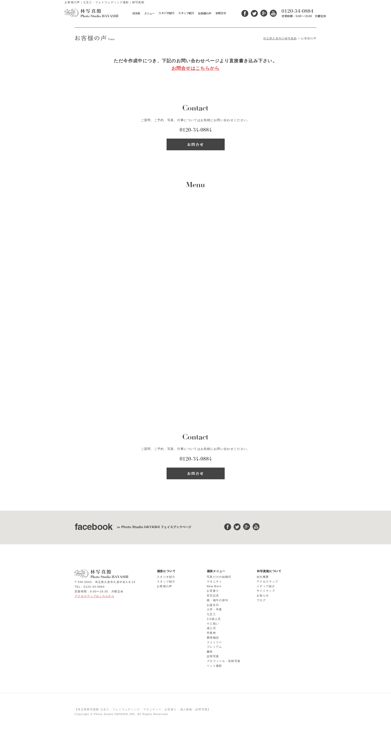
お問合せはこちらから (196, 68)
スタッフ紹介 (166, 581)
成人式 (211, 628)
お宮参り (213, 590)
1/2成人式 (214, 618)
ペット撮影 (214, 665)
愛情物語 (213, 637)
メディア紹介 (266, 586)
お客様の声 (164, 586)
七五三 (211, 614)
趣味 (210, 651)
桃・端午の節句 (217, 600)
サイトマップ (266, 590)
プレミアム (214, 646)
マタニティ (214, 581)
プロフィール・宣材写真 (223, 660)
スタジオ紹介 (166, 576)
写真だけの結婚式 (219, 576)
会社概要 (263, 576)
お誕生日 (213, 604)
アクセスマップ (267, 581)
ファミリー (214, 642)
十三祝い (213, 623)
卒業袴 (211, 632)
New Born (214, 586)
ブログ (261, 600)
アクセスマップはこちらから (94, 595)
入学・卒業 (214, 609)
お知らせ (263, 595)
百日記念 (213, 595)
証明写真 (213, 656)
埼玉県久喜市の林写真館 (280, 38)
